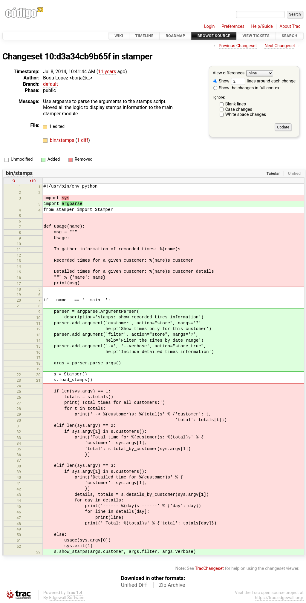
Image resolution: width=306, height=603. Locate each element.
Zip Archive (172, 585)
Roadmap (175, 35)
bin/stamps (63, 140)
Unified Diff (134, 585)
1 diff (82, 140)
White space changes (245, 114)
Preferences (232, 26)
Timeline (144, 35)
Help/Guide (262, 26)
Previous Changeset (238, 45)
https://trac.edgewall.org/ (279, 597)
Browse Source (214, 35)
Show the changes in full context (247, 87)
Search (289, 35)
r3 (13, 181)
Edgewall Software (67, 597)
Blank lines (235, 104)
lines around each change (263, 81)
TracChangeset (209, 568)
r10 (33, 181)
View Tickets (256, 35)
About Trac (290, 26)
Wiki (118, 35)
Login (209, 26)
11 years (107, 71)
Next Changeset (279, 45)
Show (221, 81)
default (50, 84)
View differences (229, 73)
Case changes (238, 109)
